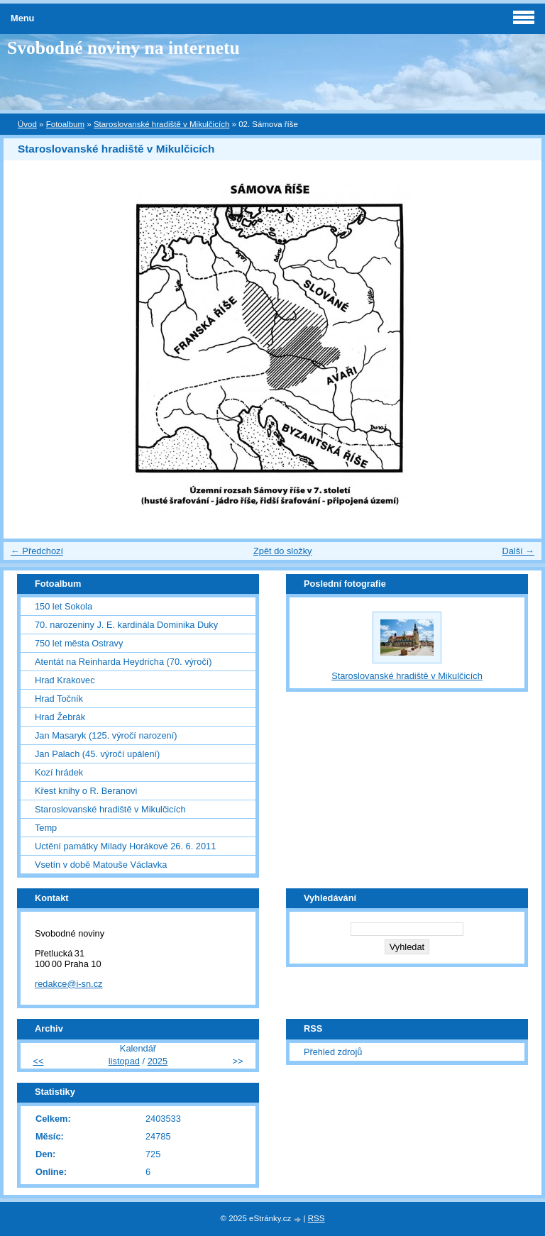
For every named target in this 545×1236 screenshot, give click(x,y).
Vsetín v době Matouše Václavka (101, 864)
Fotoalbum (65, 124)
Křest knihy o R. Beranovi (86, 790)
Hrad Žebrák (60, 717)
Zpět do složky (282, 551)
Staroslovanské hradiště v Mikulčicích (161, 124)
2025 (157, 1061)
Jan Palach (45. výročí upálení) (97, 754)
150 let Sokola (63, 606)
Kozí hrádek (59, 772)
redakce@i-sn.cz (69, 983)
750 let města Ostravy (79, 643)
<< (38, 1061)
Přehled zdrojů (333, 1052)
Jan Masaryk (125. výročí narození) (106, 735)
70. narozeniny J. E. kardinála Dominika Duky (126, 624)
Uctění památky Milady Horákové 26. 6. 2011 (125, 846)
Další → (518, 551)
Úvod (27, 124)
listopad (124, 1061)
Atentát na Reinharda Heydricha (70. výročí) (123, 661)
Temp (46, 827)
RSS (316, 1218)
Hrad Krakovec (65, 680)
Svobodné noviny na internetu (123, 48)
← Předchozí (37, 551)
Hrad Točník (59, 698)
